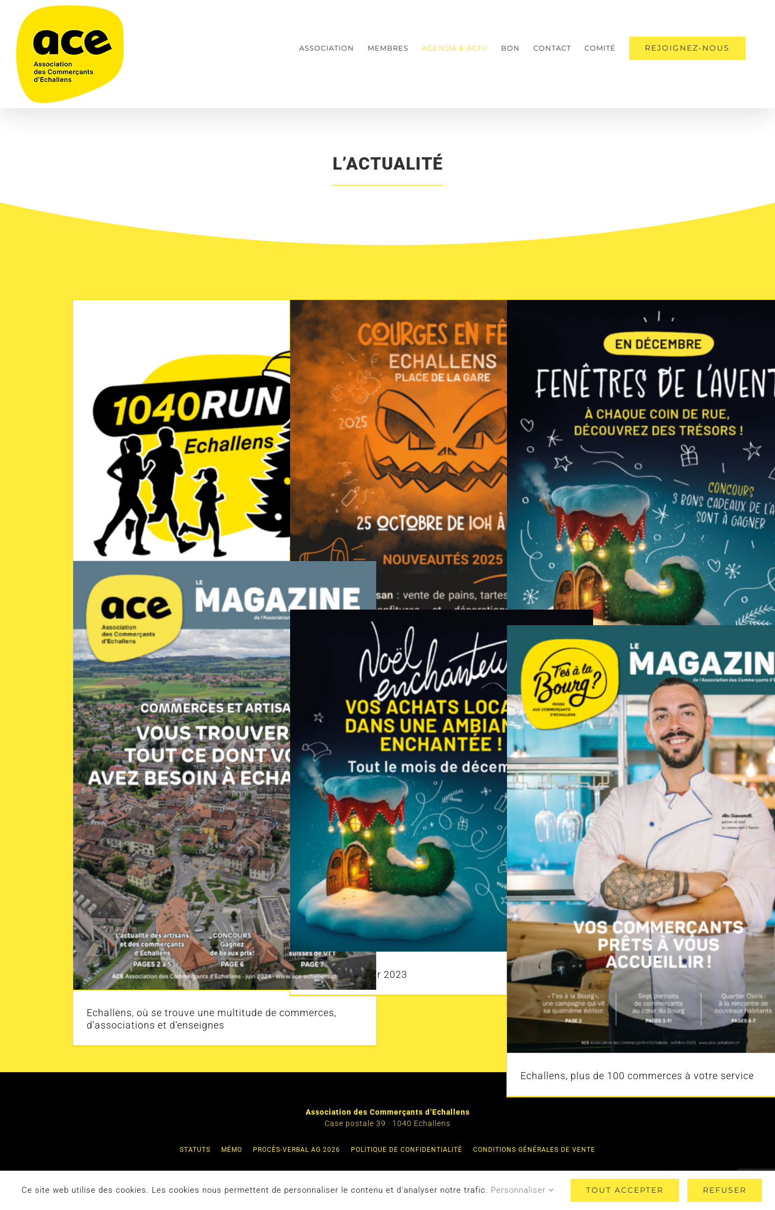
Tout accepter (625, 1190)
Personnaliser (522, 1190)
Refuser (724, 1190)
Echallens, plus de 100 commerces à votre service (637, 1075)
